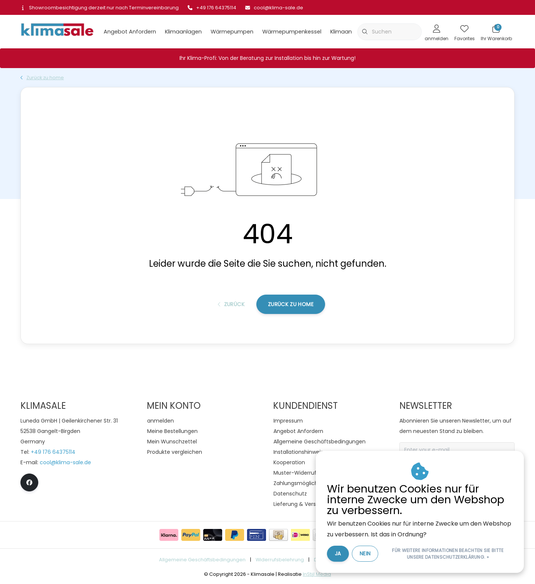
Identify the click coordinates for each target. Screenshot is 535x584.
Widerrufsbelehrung (280, 559)
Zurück (231, 304)
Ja (338, 553)
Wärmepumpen (232, 31)
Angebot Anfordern (130, 31)
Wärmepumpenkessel (291, 31)
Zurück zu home (291, 304)
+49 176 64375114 (53, 452)
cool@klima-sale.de (65, 462)
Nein (365, 553)
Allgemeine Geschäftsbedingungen (202, 559)
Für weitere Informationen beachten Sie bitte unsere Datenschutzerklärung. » (447, 553)
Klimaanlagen (183, 31)
